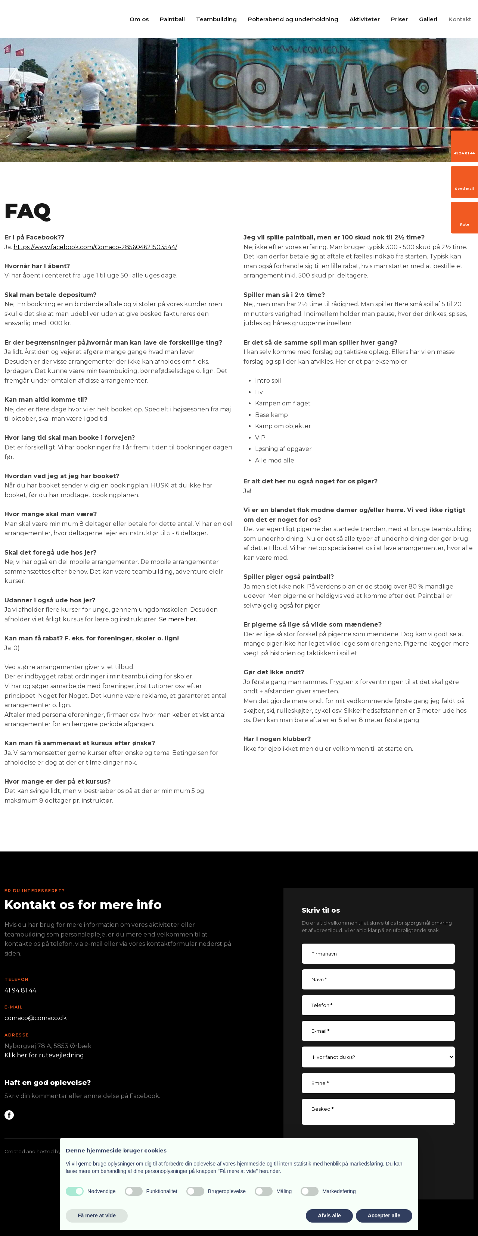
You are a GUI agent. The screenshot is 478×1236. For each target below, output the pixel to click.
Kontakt (459, 19)
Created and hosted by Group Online (49, 1151)
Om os (139, 19)
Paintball (172, 19)
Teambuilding (216, 19)
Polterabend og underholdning (293, 19)
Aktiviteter (365, 19)
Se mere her (177, 619)
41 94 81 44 (20, 990)
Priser (399, 19)
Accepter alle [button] (384, 1215)
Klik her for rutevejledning (44, 1055)
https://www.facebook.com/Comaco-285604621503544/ (95, 247)
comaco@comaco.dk (35, 1018)
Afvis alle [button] (329, 1215)
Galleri (428, 19)
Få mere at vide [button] (97, 1215)
